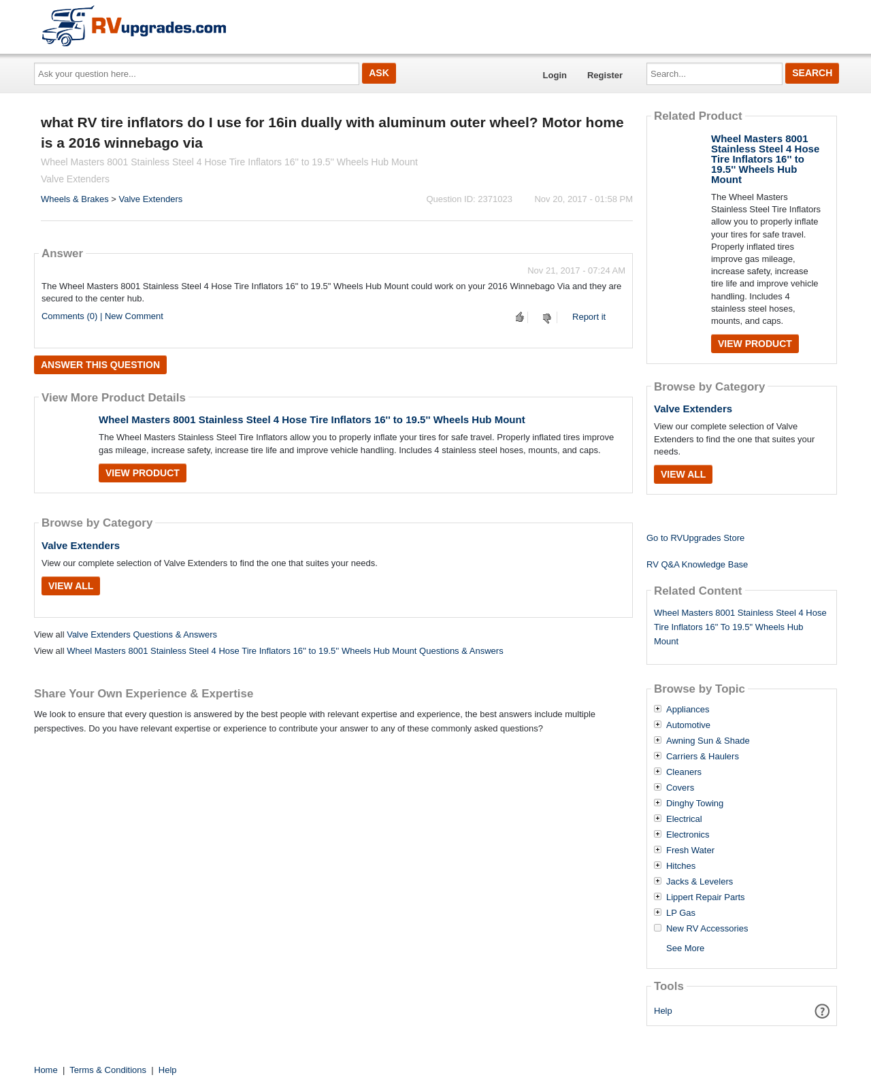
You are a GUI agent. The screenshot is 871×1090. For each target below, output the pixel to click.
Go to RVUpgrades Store (695, 538)
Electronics (688, 835)
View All (70, 585)
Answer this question (100, 364)
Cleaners (684, 772)
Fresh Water (690, 850)
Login (555, 75)
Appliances (688, 709)
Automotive (688, 725)
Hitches (680, 866)
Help (663, 1011)
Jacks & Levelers (699, 882)
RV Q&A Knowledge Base (697, 564)
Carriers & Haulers (702, 756)
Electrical (684, 819)
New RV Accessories (707, 929)
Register (605, 75)
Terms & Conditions (107, 1070)
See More (685, 948)
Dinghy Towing (694, 803)
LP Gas (680, 913)
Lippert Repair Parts (705, 897)
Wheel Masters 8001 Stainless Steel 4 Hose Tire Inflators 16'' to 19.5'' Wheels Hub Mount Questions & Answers (285, 651)
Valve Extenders (151, 199)
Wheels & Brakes (75, 199)
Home (46, 1070)
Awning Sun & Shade (708, 741)
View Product (142, 472)
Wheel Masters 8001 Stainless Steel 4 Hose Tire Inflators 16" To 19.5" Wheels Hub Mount (740, 627)
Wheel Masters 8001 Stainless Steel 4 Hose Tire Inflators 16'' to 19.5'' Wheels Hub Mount (312, 419)
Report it (589, 316)
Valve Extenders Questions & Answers (142, 634)
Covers (680, 788)
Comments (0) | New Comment (102, 316)
